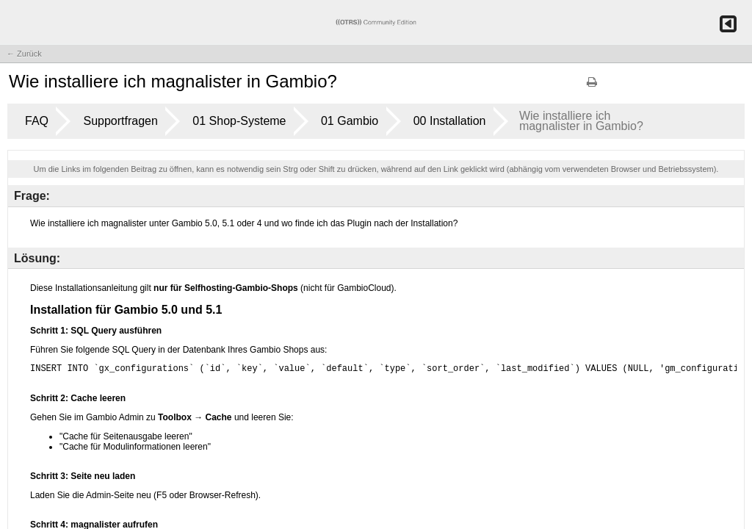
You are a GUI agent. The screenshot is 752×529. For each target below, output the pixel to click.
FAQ (36, 121)
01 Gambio (349, 121)
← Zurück (24, 53)
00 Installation (449, 121)
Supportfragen (120, 121)
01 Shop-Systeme (239, 121)
